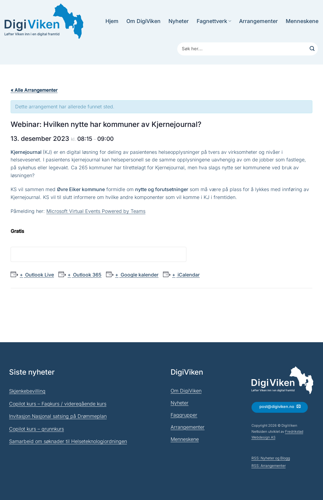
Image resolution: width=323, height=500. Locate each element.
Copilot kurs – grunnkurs (36, 429)
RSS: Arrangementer (268, 465)
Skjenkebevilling (27, 391)
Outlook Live (39, 275)
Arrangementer (258, 21)
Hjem (111, 21)
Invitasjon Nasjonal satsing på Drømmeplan (58, 416)
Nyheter (178, 21)
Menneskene (302, 21)
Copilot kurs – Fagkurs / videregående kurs (57, 404)
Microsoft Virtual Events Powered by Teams (95, 211)
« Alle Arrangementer (34, 90)
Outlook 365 (87, 275)
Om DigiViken (143, 21)
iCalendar (188, 275)
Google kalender (138, 275)
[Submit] (312, 49)
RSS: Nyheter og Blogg (270, 458)
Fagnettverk (214, 21)
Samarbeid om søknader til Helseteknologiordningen (68, 441)
